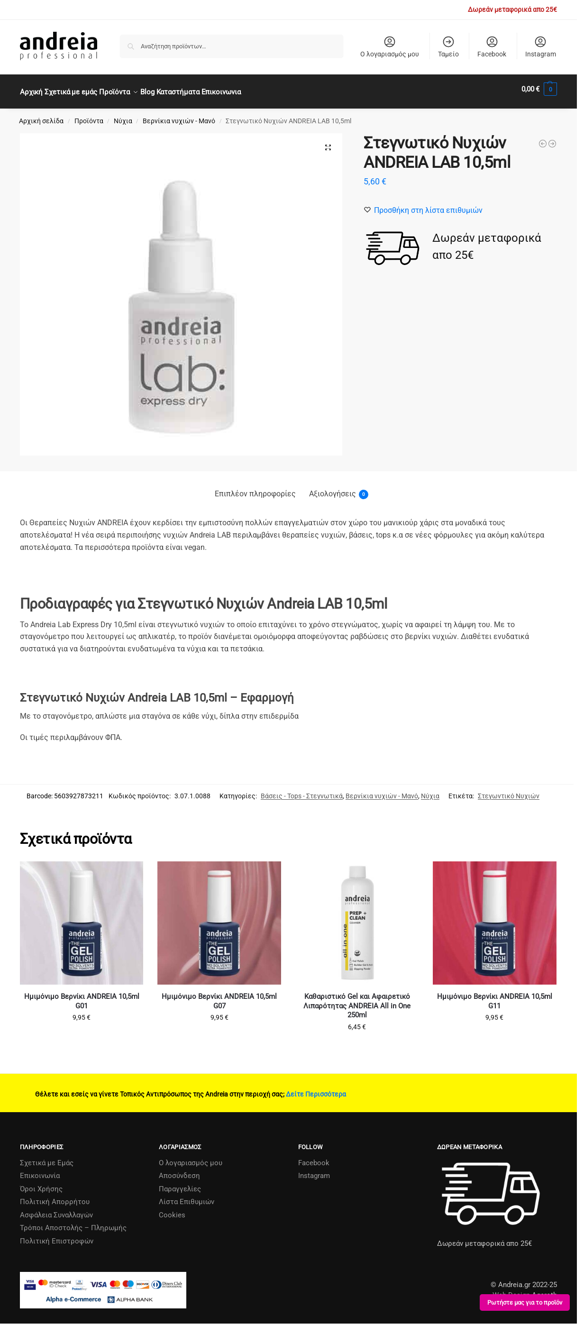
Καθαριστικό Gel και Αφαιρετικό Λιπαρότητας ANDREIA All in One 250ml (357, 1000)
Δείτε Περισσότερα (316, 1089)
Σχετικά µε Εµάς (46, 1157)
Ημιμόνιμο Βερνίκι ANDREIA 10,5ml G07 (219, 996)
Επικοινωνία (40, 1170)
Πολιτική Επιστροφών (56, 1236)
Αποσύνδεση (179, 1170)
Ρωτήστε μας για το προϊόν (524, 1302)
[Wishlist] (428, 204)
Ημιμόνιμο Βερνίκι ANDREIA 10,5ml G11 (494, 996)
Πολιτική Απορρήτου (55, 1196)
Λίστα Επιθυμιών (186, 1196)
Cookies (172, 1210)
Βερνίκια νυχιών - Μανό (179, 115)
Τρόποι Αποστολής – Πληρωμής (73, 1222)
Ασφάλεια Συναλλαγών (56, 1210)
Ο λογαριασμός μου (389, 46)
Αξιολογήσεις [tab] (338, 489)
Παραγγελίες (180, 1183)
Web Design (511, 1290)
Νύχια (123, 115)
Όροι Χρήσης (41, 1183)
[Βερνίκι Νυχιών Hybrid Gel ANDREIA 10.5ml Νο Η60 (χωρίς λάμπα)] (543, 138)
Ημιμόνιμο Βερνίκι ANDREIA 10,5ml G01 (81, 996)
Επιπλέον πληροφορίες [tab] (255, 488)
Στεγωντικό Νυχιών (508, 791)
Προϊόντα (88, 115)
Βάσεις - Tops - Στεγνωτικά (302, 791)
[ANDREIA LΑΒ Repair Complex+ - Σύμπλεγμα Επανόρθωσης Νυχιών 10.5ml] (552, 138)
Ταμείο (448, 46)
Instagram (540, 46)
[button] (539, 89)
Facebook (491, 46)
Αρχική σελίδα (41, 115)
